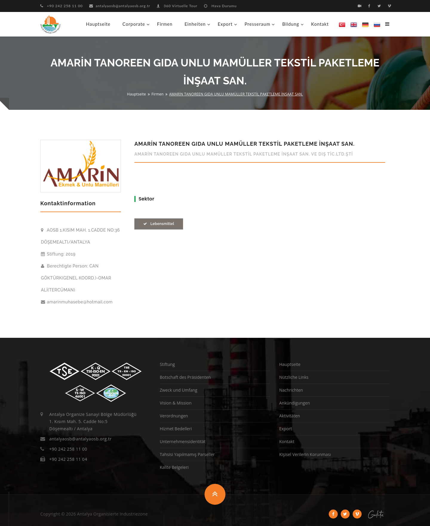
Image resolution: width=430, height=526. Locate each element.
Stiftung (167, 364)
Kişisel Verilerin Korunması (305, 454)
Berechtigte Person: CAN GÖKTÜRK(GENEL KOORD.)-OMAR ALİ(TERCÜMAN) (76, 278)
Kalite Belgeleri (174, 467)
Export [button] (225, 24)
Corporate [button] (133, 24)
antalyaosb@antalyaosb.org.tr (119, 6)
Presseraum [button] (257, 24)
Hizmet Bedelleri (176, 428)
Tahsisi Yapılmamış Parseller (187, 454)
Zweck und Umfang (178, 390)
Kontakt (320, 24)
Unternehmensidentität (182, 441)
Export (285, 428)
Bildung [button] (290, 24)
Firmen (165, 24)
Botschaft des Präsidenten (185, 377)
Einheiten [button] (195, 24)
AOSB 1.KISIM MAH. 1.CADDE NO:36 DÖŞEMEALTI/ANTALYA (80, 236)
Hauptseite (98, 24)
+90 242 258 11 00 (61, 6)
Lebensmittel (158, 224)
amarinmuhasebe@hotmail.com (77, 302)
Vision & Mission (176, 403)
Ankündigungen (294, 403)
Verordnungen (174, 416)
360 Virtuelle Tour (177, 6)
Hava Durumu (220, 6)
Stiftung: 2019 (58, 254)
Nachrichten (291, 390)
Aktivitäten (289, 416)
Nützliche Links (293, 377)
